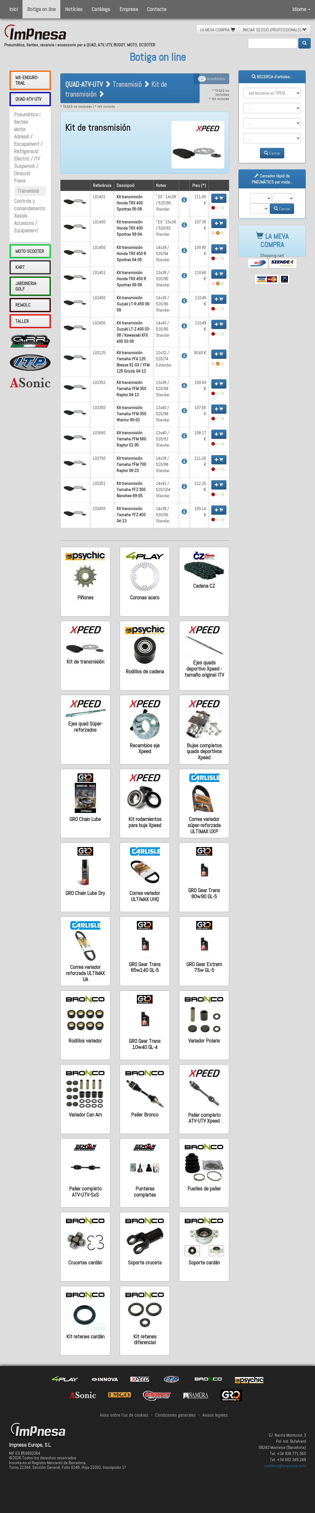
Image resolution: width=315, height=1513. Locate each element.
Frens (20, 181)
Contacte (156, 9)
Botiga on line (41, 9)
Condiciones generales (175, 1415)
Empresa (128, 9)
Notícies (73, 9)
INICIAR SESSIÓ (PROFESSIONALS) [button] (275, 30)
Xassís (20, 216)
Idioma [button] (301, 9)
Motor (20, 129)
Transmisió (28, 191)
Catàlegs (101, 9)
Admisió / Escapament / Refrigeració (28, 144)
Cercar (272, 153)
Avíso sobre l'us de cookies (124, 1415)
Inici (13, 9)
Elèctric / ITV (27, 159)
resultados (211, 78)
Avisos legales (215, 1415)
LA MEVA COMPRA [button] (217, 30)
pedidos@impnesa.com (285, 1465)
